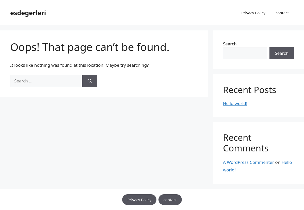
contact (282, 12)
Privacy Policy (253, 12)
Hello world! (235, 103)
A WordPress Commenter (248, 162)
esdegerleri (28, 12)
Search (230, 44)
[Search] (89, 81)
